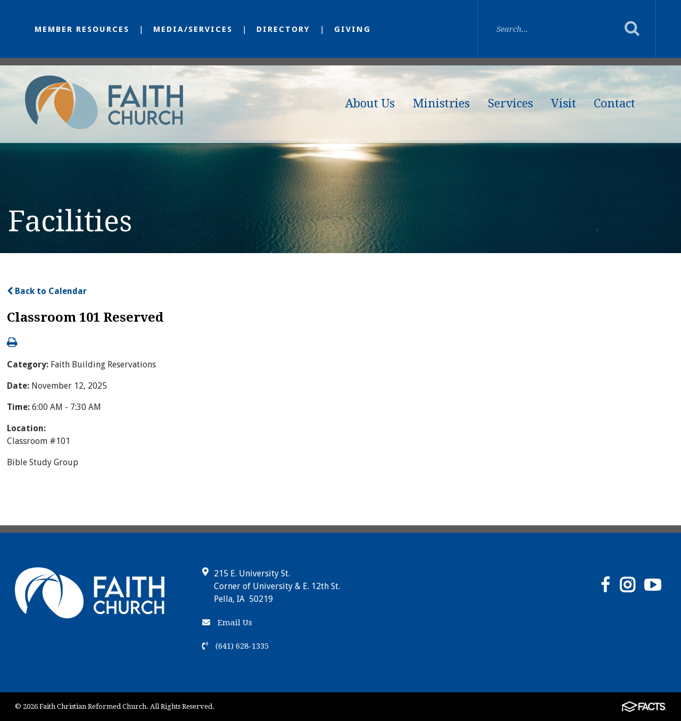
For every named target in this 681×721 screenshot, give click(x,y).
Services (510, 103)
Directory (283, 29)
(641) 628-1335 (235, 646)
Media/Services (192, 29)
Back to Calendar (47, 291)
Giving (352, 29)
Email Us (227, 622)
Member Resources (82, 29)
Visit (563, 103)
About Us (370, 103)
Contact (614, 103)
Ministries (441, 103)
